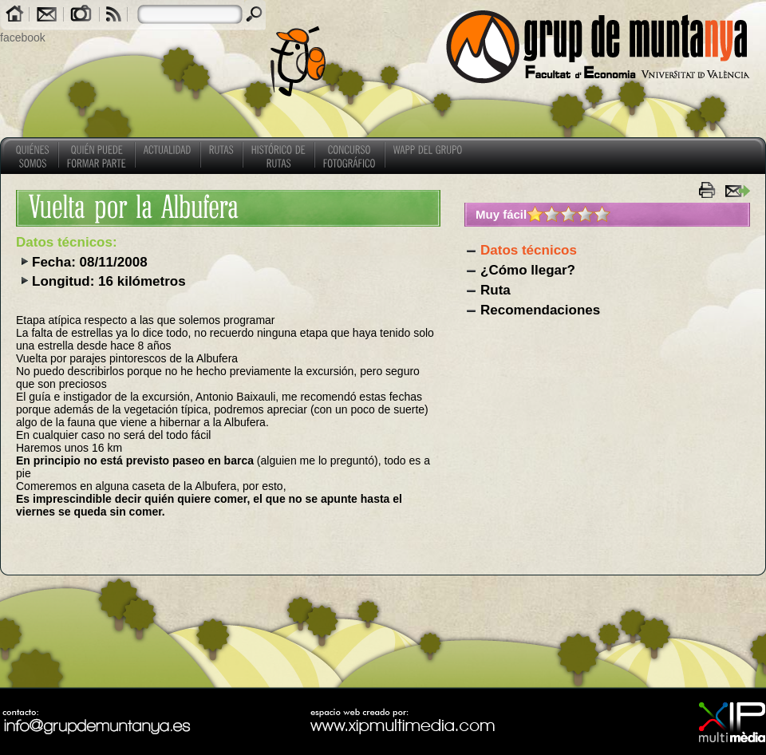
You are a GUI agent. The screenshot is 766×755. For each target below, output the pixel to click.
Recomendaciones (540, 310)
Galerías (81, 15)
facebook (22, 37)
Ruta (495, 290)
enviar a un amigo (737, 190)
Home (15, 15)
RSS (114, 15)
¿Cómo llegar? (527, 270)
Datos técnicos (528, 250)
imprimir (709, 190)
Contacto (46, 15)
